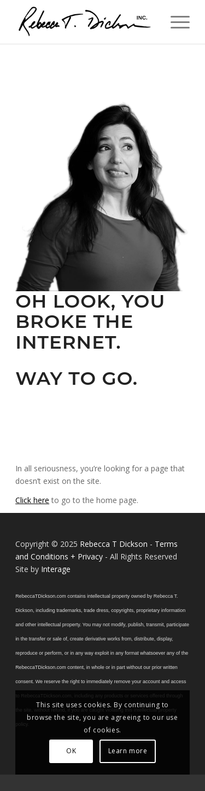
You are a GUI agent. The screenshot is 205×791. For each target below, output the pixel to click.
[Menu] (175, 22)
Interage (56, 569)
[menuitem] (175, 22)
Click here (32, 500)
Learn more (128, 750)
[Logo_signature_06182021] (85, 22)
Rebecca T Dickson (114, 544)
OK (71, 750)
